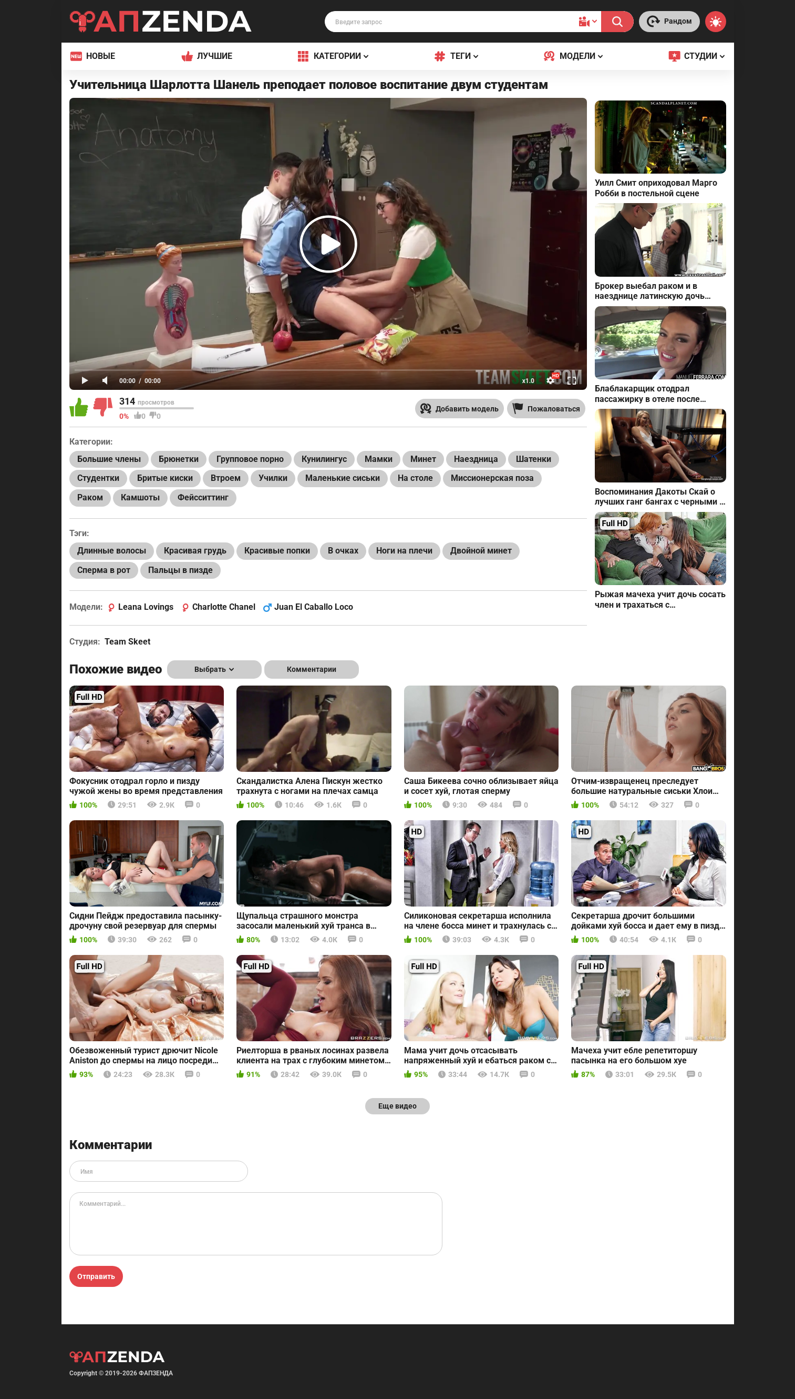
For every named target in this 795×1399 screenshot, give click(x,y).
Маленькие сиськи (342, 478)
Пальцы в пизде (180, 570)
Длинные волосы (111, 551)
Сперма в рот (103, 570)
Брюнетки (179, 459)
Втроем (226, 478)
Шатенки (533, 459)
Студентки (98, 478)
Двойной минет (481, 551)
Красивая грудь (195, 551)
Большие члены (109, 459)
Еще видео (397, 1106)
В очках (343, 551)
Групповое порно (250, 459)
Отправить (96, 1276)
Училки (273, 478)
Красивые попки (277, 551)
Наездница (476, 459)
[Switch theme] (715, 21)
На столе (415, 478)
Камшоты (140, 497)
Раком (90, 497)
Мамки (379, 459)
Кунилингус (324, 459)
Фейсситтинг (203, 497)
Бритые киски (165, 478)
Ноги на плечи (404, 551)
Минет (423, 459)
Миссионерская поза (492, 478)
